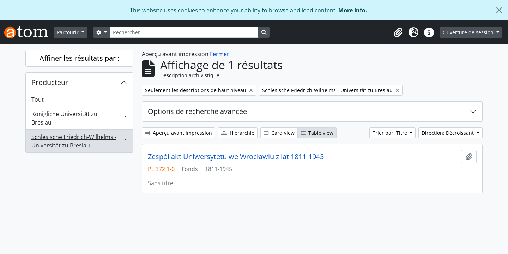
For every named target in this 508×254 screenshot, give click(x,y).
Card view (279, 132)
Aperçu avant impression (178, 132)
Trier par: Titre (391, 132)
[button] (398, 32)
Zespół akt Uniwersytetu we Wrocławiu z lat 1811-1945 (236, 156)
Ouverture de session (469, 32)
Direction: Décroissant (448, 132)
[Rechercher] (184, 32)
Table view (317, 132)
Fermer (219, 54)
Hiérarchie (237, 132)
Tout (37, 99)
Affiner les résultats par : (79, 58)
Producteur (49, 82)
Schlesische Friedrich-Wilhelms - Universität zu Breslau (79, 141)
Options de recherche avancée (197, 111)
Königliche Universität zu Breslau (79, 118)
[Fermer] (499, 10)
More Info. (352, 10)
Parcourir (68, 32)
